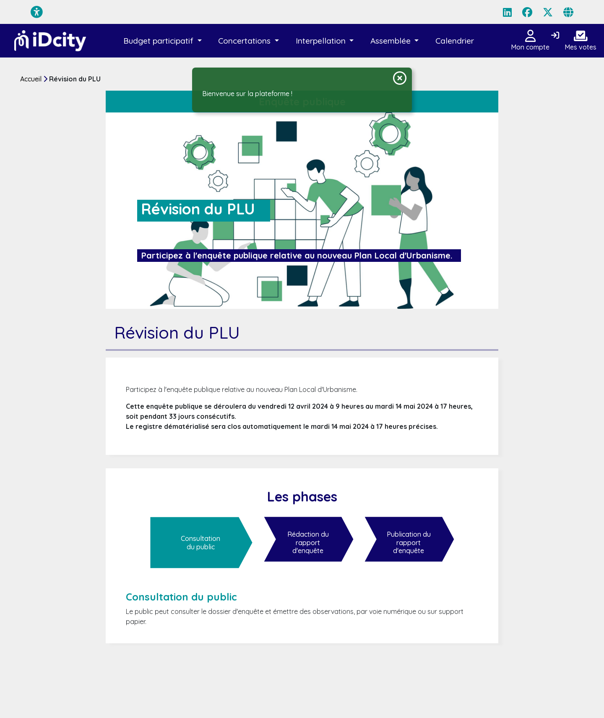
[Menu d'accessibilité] (36, 12)
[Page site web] (568, 12)
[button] (163, 41)
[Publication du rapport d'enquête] (409, 542)
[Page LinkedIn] (507, 12)
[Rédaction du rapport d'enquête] (308, 542)
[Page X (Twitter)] (547, 12)
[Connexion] (555, 36)
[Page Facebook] (527, 12)
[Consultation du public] (201, 542)
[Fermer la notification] (400, 78)
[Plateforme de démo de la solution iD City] (50, 41)
